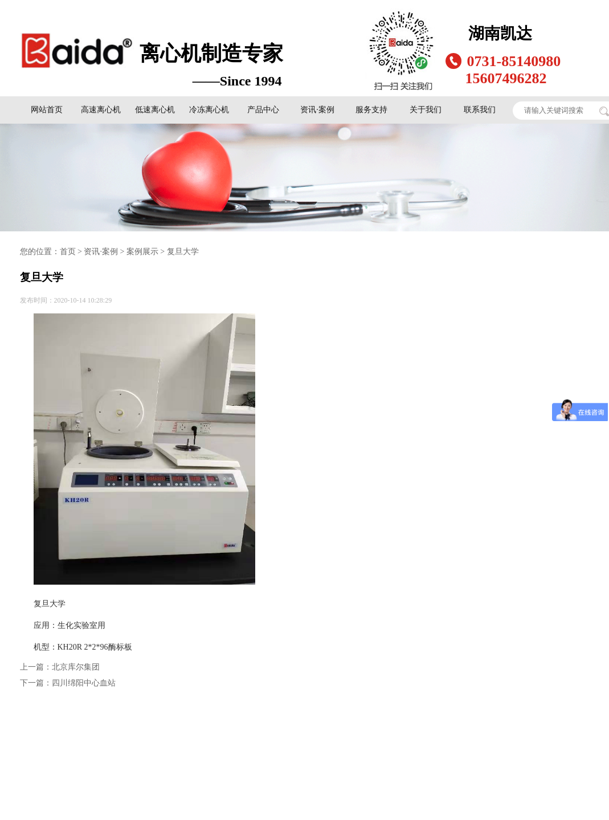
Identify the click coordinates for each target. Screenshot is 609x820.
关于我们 (426, 109)
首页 (68, 251)
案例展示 (142, 251)
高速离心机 (101, 109)
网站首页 (47, 109)
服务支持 (371, 109)
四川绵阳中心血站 (84, 683)
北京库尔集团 (76, 667)
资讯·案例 (317, 109)
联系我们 (480, 109)
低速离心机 (155, 109)
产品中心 (263, 109)
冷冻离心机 (209, 109)
